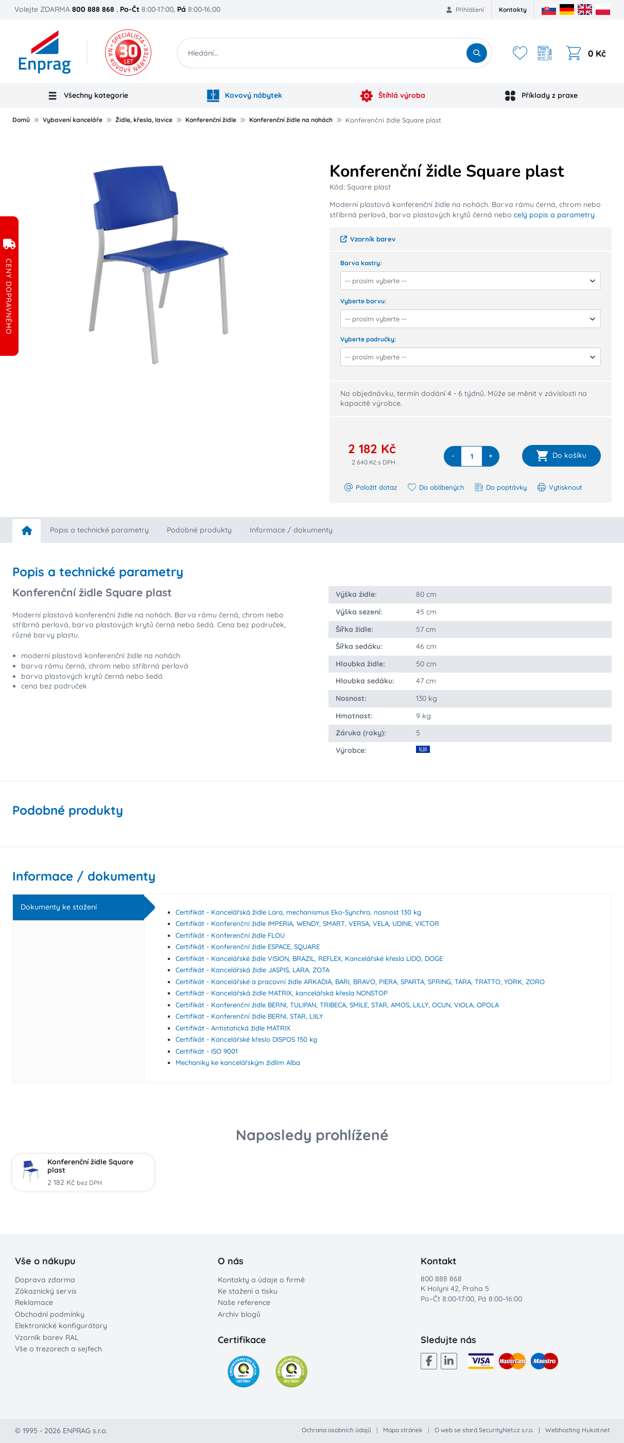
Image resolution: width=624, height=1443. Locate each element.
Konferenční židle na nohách (291, 120)
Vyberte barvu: (363, 301)
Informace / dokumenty (291, 530)
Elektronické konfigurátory (61, 1325)
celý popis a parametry (554, 214)
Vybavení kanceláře (72, 120)
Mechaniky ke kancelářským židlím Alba (238, 1062)
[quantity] (471, 456)
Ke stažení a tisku (248, 1291)
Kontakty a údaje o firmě (261, 1279)
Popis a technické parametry (99, 530)
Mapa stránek (403, 1430)
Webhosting (562, 1430)
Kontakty (513, 9)
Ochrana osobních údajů (336, 1430)
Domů (21, 120)
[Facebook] (429, 1361)
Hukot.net (596, 1430)
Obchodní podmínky (49, 1314)
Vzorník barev (367, 239)
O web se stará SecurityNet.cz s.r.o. (484, 1430)
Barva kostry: (361, 263)
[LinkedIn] (449, 1361)
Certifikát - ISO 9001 (207, 1051)
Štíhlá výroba (392, 96)
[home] (26, 531)
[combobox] (467, 280)
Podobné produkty (199, 530)
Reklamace (34, 1302)
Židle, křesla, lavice (143, 120)
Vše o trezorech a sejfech (58, 1348)
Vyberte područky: (368, 339)
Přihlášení (465, 9)
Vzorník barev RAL (47, 1337)
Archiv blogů (239, 1314)
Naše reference (244, 1302)
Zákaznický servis (46, 1291)
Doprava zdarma (45, 1279)
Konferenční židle (210, 120)
